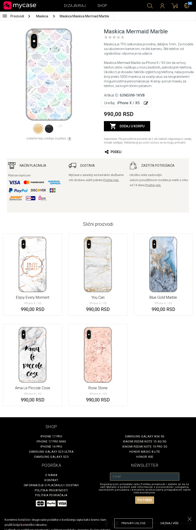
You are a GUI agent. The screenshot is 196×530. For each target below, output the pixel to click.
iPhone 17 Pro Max (51, 441)
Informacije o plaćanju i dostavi (51, 485)
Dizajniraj (75, 5)
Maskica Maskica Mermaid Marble (84, 16)
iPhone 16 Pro (51, 446)
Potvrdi (144, 500)
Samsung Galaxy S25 (51, 456)
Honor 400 (144, 456)
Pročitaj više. (111, 180)
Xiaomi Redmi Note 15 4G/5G (145, 441)
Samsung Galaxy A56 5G (145, 436)
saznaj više (169, 523)
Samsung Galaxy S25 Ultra (51, 451)
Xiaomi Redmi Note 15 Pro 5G (145, 446)
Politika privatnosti (51, 490)
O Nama (51, 475)
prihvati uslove (133, 523)
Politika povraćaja (51, 495)
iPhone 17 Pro (51, 436)
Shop (102, 5)
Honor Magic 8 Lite (144, 451)
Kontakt (51, 480)
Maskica (42, 16)
